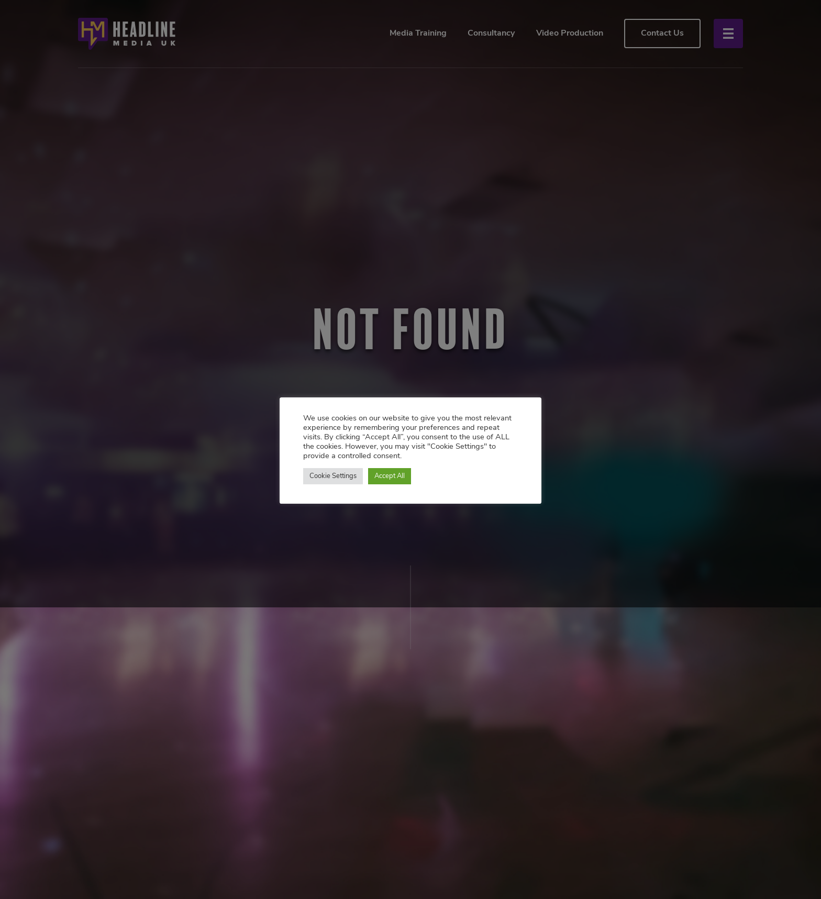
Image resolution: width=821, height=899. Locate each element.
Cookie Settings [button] (333, 476)
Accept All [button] (389, 476)
